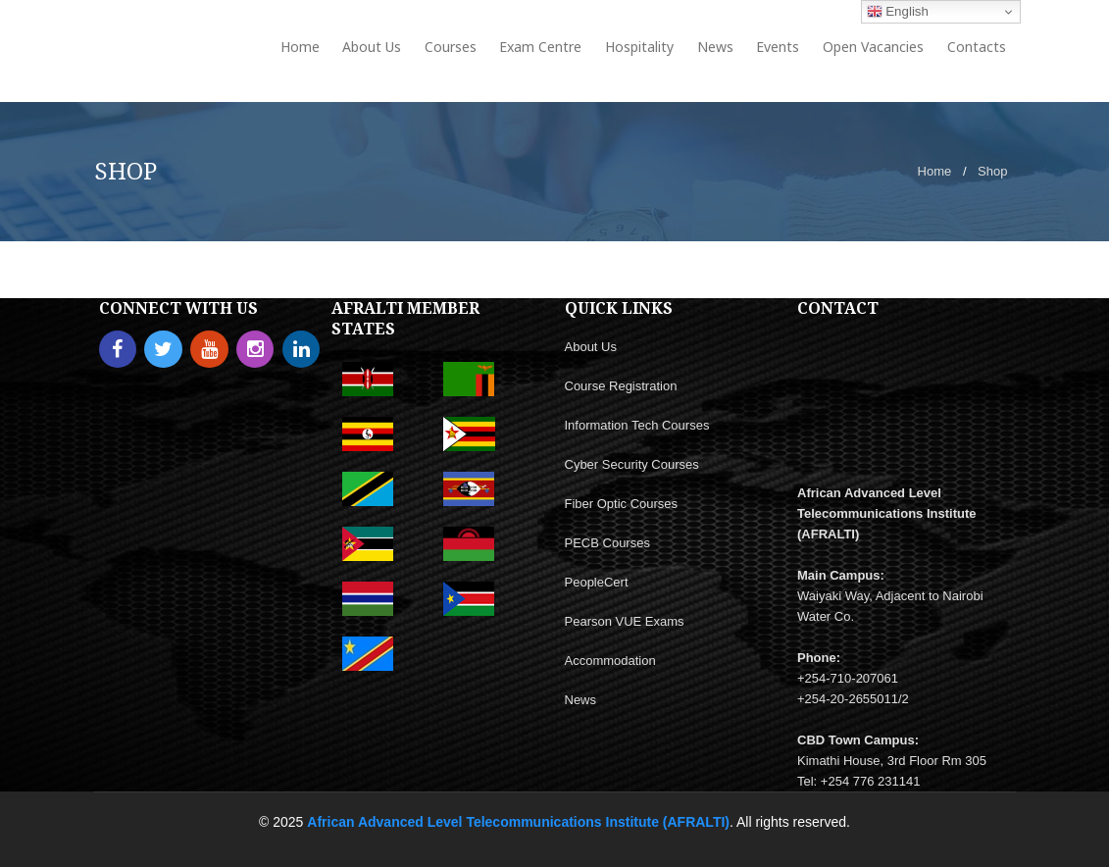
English (898, 12)
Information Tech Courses (637, 425)
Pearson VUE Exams (624, 621)
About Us (591, 346)
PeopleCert (597, 582)
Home (935, 171)
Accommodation (610, 660)
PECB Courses (607, 543)
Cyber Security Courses (632, 464)
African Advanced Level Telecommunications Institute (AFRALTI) (518, 822)
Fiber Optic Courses (622, 503)
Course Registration (621, 386)
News (581, 699)
